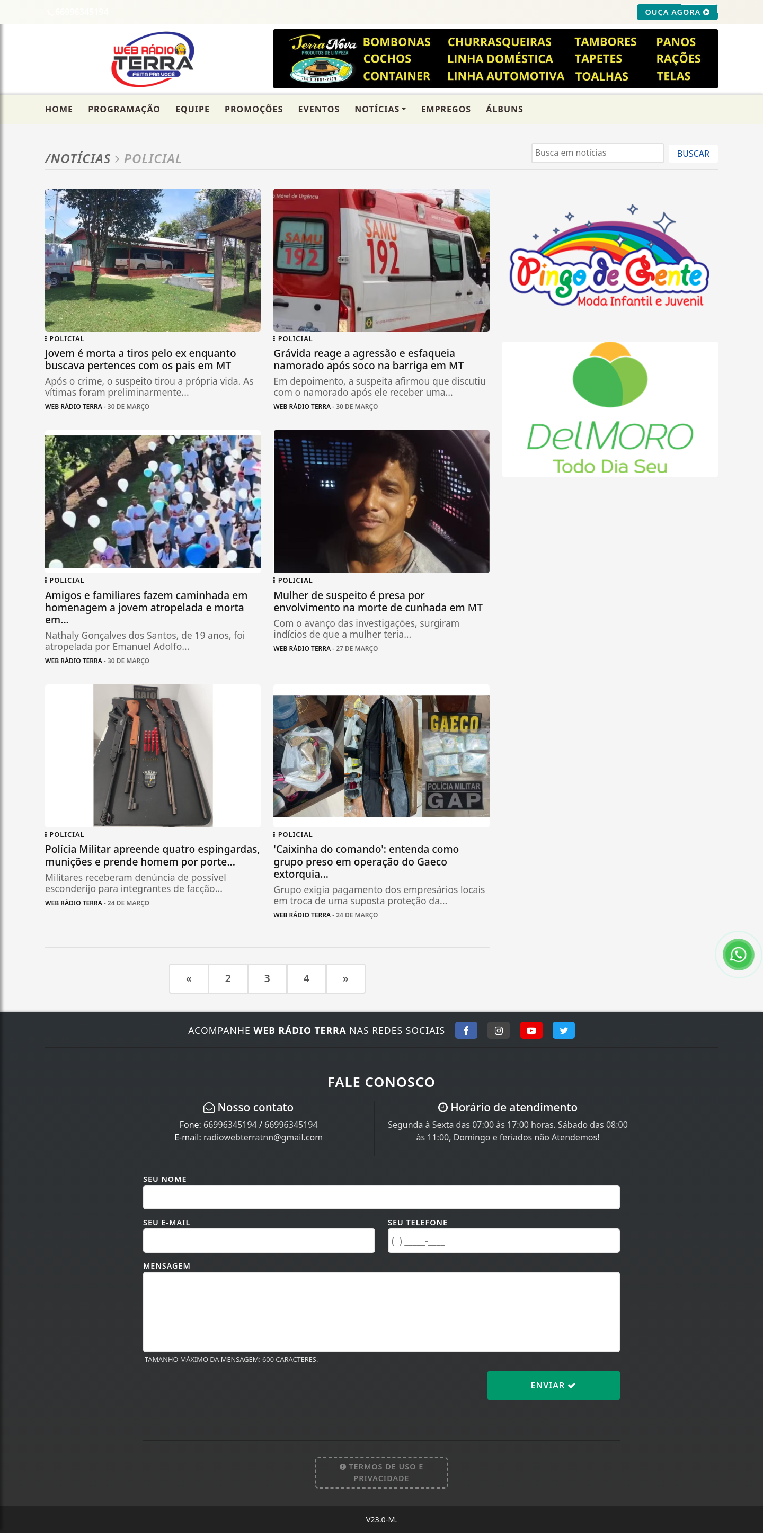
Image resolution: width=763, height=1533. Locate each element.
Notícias (377, 109)
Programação (124, 109)
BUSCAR (693, 153)
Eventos (319, 109)
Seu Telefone (418, 1222)
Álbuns (505, 109)
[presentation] (223, 1393)
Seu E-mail (166, 1222)
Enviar (554, 1385)
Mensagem (167, 1266)
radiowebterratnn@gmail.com (263, 1137)
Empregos (446, 109)
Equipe (192, 109)
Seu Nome (165, 1179)
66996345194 (230, 1124)
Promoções (254, 109)
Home (59, 109)
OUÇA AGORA (677, 12)
